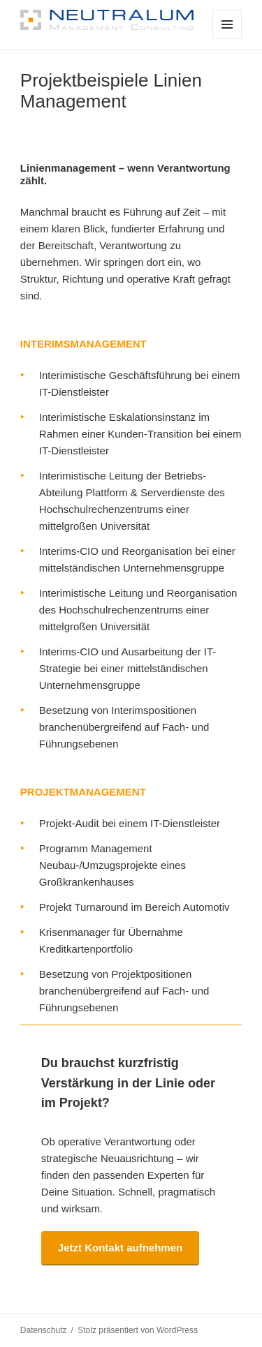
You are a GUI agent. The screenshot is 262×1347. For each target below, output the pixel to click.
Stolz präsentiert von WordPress (138, 1330)
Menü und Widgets (227, 38)
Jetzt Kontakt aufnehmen (120, 1247)
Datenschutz (43, 1330)
